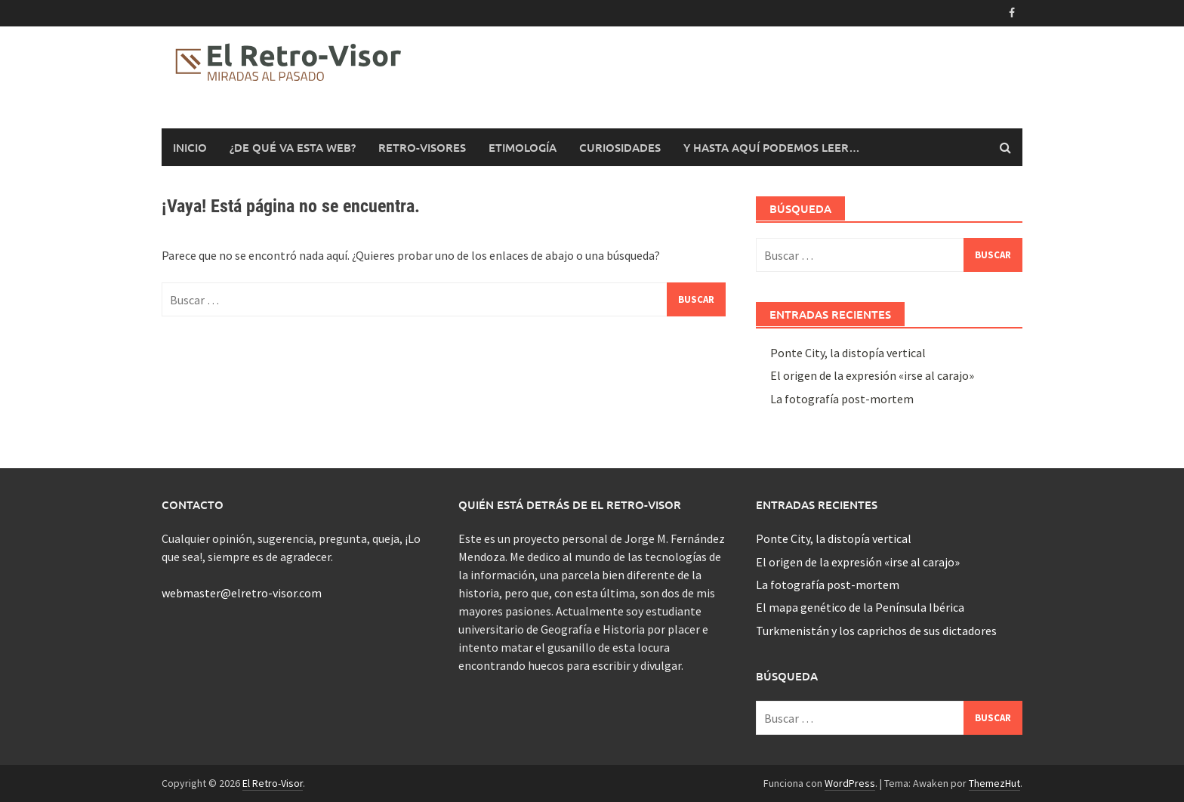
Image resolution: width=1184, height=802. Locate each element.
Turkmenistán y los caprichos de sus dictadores (876, 630)
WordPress (850, 783)
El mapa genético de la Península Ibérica (860, 607)
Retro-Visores (422, 147)
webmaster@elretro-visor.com (242, 592)
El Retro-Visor (272, 783)
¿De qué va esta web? (293, 147)
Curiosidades (620, 147)
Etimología (523, 147)
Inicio (190, 147)
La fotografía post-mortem (842, 398)
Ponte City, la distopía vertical (848, 352)
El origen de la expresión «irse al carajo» (872, 375)
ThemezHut (994, 783)
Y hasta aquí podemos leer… (771, 147)
